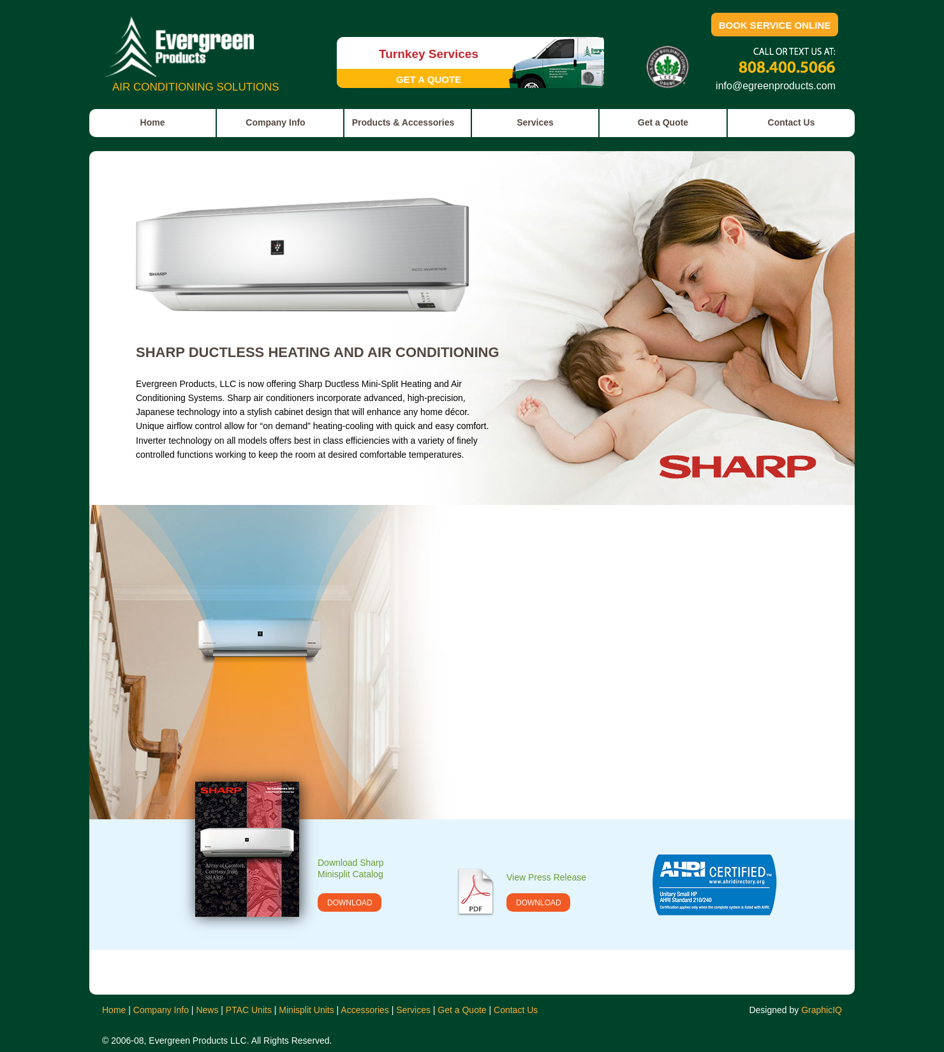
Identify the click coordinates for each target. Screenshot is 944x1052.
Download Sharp (351, 863)
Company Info (161, 1010)
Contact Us (516, 1010)
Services (413, 1010)
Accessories (364, 1010)
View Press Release (546, 877)
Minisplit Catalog (350, 874)
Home (114, 1010)
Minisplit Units (306, 1010)
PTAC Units (249, 1010)
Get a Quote (462, 1010)
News (207, 1010)
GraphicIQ (821, 1010)
